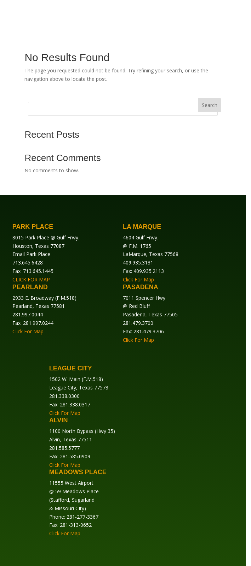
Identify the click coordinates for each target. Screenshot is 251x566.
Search (209, 105)
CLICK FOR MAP (31, 279)
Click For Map (138, 279)
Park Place (32, 226)
